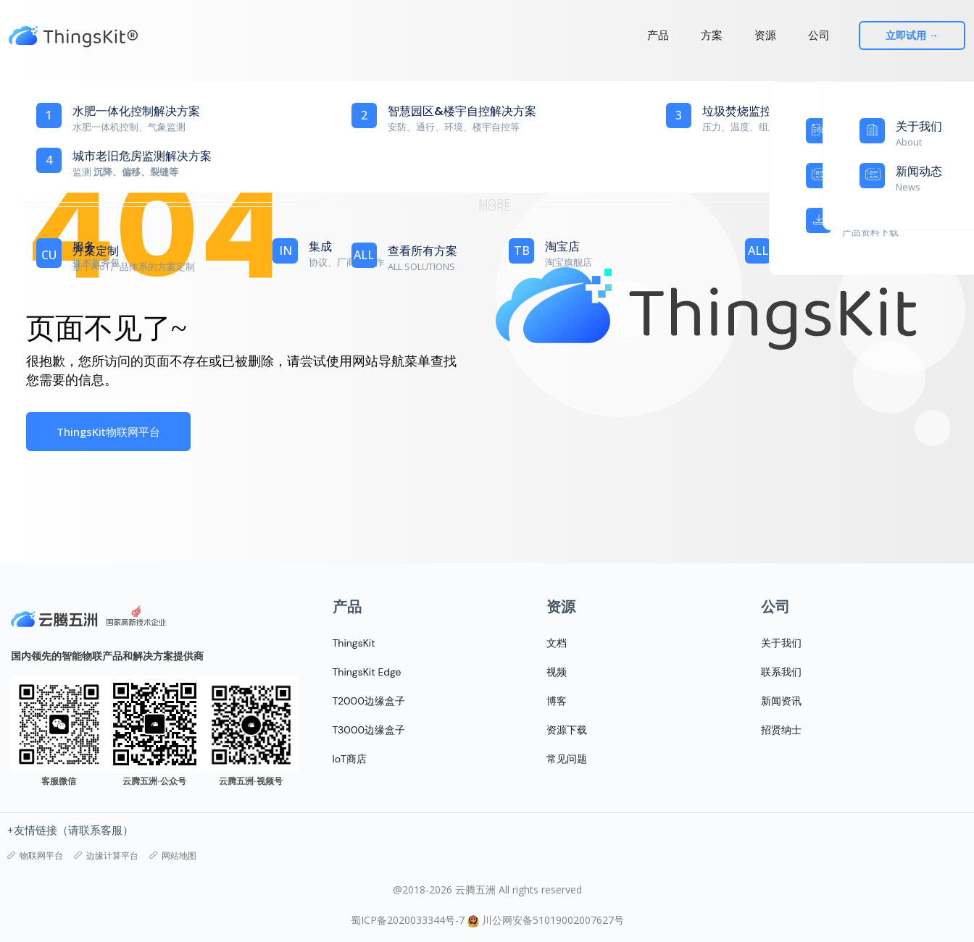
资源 (767, 35)
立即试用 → (918, 35)
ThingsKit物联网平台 (108, 431)
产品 (660, 35)
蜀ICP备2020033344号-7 (408, 920)
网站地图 (172, 855)
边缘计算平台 (106, 855)
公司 (821, 35)
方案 (714, 35)
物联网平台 (35, 855)
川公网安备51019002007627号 (553, 920)
